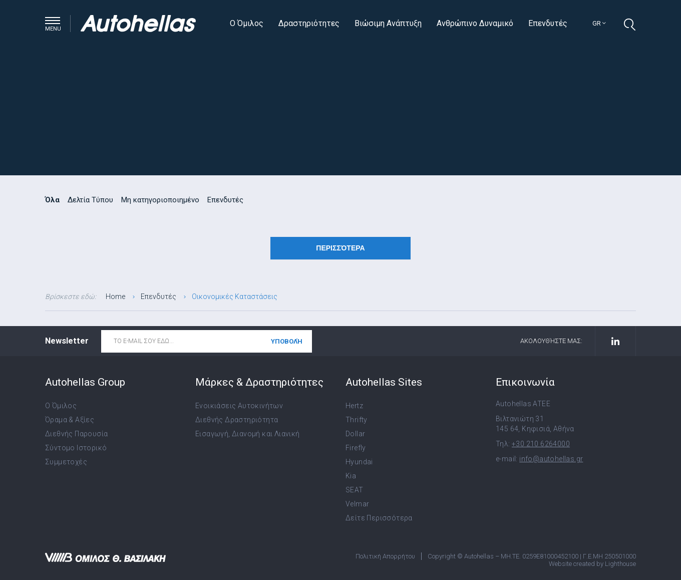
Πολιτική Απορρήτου (385, 556)
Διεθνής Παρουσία (76, 434)
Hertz (354, 406)
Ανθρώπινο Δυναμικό (475, 23)
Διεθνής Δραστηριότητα (236, 420)
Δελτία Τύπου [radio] (90, 199)
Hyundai (359, 462)
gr (599, 23)
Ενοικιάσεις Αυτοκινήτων (239, 406)
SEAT (355, 490)
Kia (351, 476)
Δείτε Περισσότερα (379, 518)
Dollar (355, 434)
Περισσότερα (340, 248)
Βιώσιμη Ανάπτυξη (388, 23)
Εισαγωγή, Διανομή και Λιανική (247, 434)
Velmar (357, 504)
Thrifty (357, 420)
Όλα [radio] (52, 199)
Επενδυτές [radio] (225, 199)
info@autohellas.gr (551, 459)
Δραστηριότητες (308, 23)
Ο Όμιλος (246, 23)
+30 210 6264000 (541, 444)
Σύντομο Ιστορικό (76, 448)
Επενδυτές (547, 23)
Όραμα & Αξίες (69, 420)
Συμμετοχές (66, 462)
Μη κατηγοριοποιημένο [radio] (160, 199)
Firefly (356, 448)
